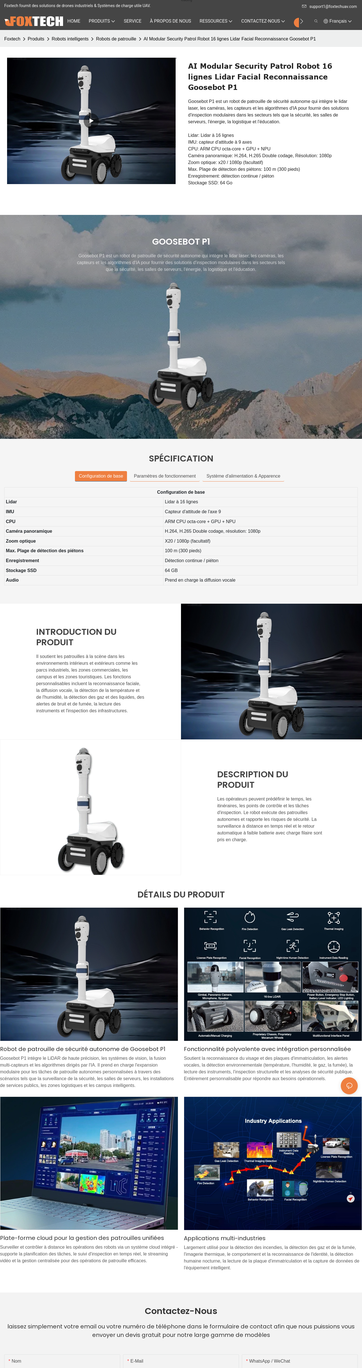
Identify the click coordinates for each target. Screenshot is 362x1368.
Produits (36, 38)
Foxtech (12, 38)
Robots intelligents (70, 38)
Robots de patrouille (116, 38)
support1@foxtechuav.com (329, 6)
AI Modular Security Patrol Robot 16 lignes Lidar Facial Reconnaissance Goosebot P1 (230, 38)
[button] (301, 21)
